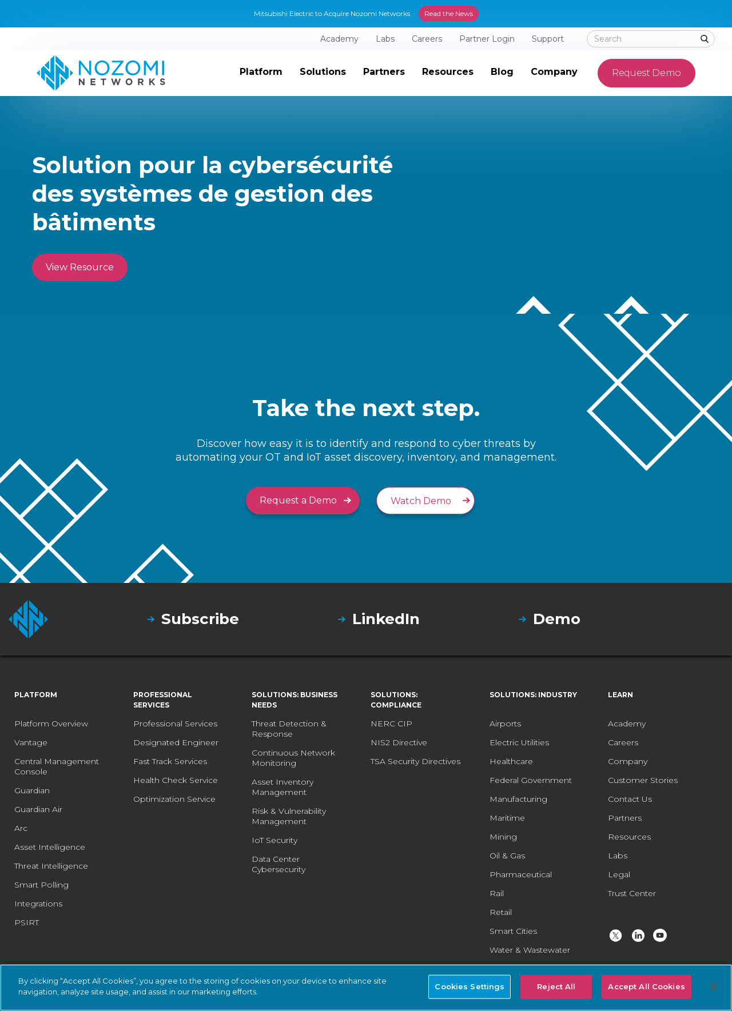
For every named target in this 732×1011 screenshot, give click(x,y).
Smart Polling (41, 885)
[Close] (713, 986)
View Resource (80, 267)
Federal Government (531, 780)
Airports (505, 723)
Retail (501, 912)
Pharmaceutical (521, 874)
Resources (629, 837)
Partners (625, 818)
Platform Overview (51, 723)
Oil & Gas (507, 855)
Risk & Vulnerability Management (289, 816)
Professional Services (175, 723)
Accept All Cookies (646, 986)
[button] (261, 73)
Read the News (448, 13)
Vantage (30, 742)
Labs (617, 855)
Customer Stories (643, 780)
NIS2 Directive (399, 742)
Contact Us (630, 799)
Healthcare (511, 761)
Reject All (556, 986)
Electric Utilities (519, 742)
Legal (619, 874)
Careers (623, 742)
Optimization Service (174, 799)
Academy (627, 723)
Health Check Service (175, 780)
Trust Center (632, 893)
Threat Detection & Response (289, 728)
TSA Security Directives (415, 761)
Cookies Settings (469, 986)
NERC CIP (391, 723)
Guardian (32, 790)
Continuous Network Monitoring (293, 758)
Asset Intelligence (49, 847)
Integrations (38, 903)
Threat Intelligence (51, 866)
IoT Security (274, 840)
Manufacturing (518, 799)
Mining (503, 837)
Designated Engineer (175, 742)
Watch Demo (421, 500)
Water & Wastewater (530, 950)
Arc (20, 828)
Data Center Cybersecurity (278, 864)
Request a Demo (298, 500)
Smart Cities (513, 931)
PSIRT (26, 922)
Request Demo (646, 72)
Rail (497, 893)
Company (627, 761)
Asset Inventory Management (282, 787)
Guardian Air (38, 809)
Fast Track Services (170, 761)
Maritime (507, 818)
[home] (101, 73)
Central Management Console (56, 766)
